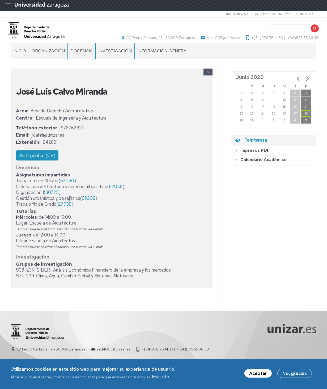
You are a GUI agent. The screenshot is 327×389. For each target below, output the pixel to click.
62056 (115, 194)
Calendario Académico (263, 167)
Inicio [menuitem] (19, 58)
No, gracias (294, 374)
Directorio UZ (236, 14)
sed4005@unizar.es (220, 41)
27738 (64, 212)
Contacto (304, 14)
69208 (88, 206)
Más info (160, 378)
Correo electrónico (272, 14)
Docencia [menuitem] (81, 58)
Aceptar (258, 374)
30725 (52, 200)
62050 (67, 188)
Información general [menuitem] (163, 58)
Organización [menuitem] (48, 58)
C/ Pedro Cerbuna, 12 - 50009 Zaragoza (158, 41)
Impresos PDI (254, 158)
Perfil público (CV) (37, 163)
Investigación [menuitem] (115, 58)
